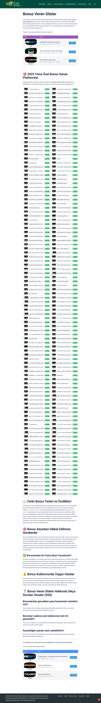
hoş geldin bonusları (33, 510)
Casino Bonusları (82, 4)
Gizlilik (65, 696)
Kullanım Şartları (73, 696)
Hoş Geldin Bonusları (70, 4)
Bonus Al (47, 89)
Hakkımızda (81, 696)
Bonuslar (50, 4)
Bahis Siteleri (42, 4)
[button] (94, 4)
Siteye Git (72, 43)
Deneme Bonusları (58, 4)
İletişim (88, 696)
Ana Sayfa (60, 696)
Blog (90, 4)
